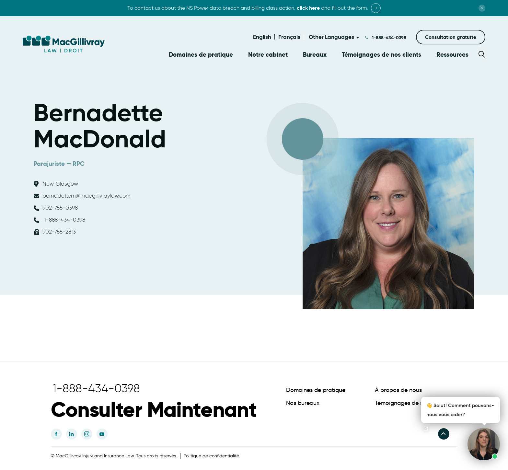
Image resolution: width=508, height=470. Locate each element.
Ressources (452, 55)
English (262, 36)
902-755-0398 (56, 206)
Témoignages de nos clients (381, 55)
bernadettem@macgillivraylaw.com (82, 194)
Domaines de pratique (201, 55)
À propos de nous (398, 389)
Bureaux (315, 55)
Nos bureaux (302, 402)
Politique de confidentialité (211, 455)
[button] (450, 37)
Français (289, 36)
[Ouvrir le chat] (426, 428)
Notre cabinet (268, 55)
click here (308, 8)
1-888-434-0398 (388, 37)
